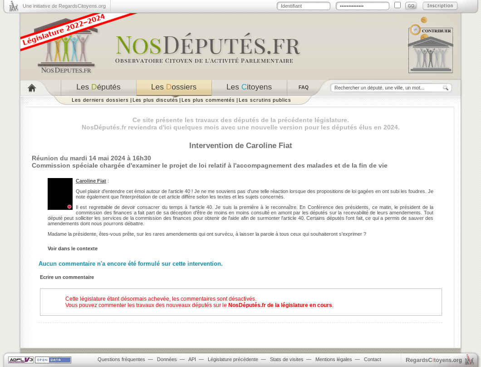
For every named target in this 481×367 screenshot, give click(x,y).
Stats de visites (287, 359)
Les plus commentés (208, 100)
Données (167, 359)
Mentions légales (333, 359)
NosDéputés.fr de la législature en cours (280, 305)
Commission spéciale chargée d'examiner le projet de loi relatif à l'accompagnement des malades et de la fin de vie (210, 165)
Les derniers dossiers (100, 100)
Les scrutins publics (265, 100)
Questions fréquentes (121, 359)
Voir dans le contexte (73, 248)
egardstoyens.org (434, 360)
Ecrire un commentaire (67, 277)
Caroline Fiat (91, 181)
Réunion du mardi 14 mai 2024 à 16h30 (91, 158)
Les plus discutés (155, 100)
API (192, 359)
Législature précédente (233, 359)
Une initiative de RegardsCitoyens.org (64, 6)
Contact (372, 359)
